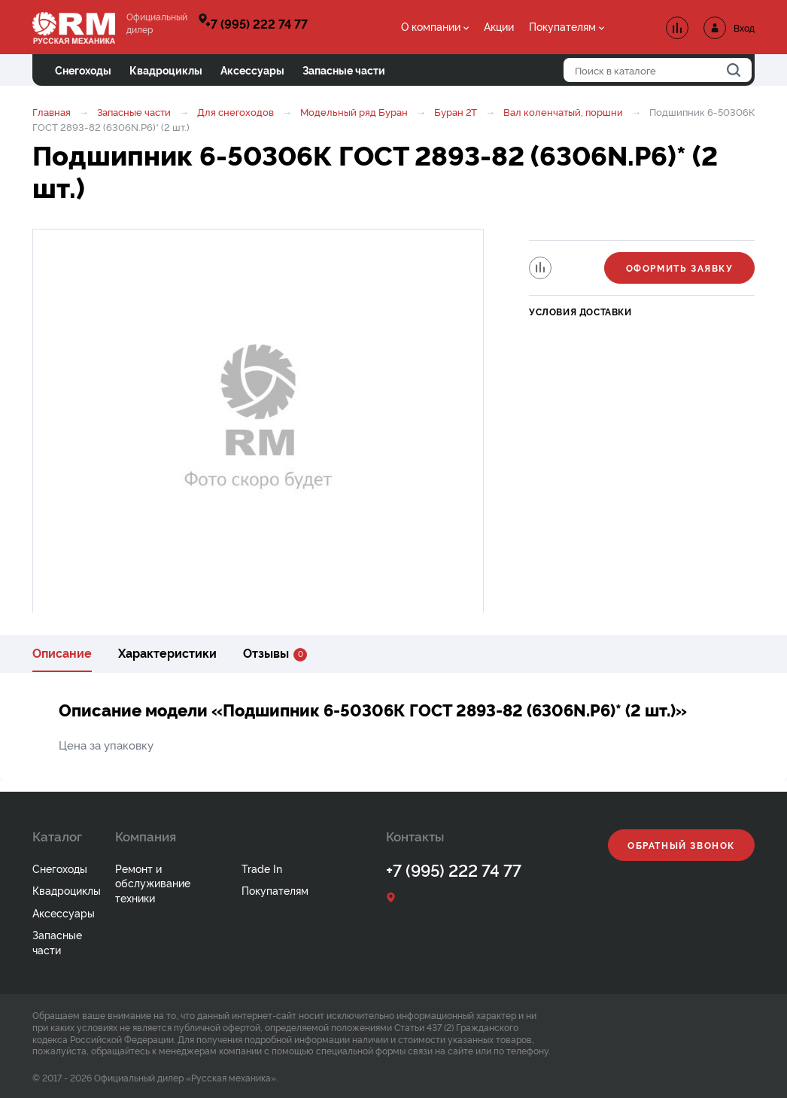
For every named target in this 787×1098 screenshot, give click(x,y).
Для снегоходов (235, 111)
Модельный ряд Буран (354, 111)
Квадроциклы (66, 890)
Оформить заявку (680, 267)
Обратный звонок (681, 844)
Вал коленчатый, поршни (563, 111)
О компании (430, 26)
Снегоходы (59, 868)
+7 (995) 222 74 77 (256, 23)
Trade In (262, 868)
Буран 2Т (455, 111)
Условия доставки (580, 311)
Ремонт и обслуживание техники (152, 883)
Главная (51, 111)
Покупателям (562, 26)
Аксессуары (63, 912)
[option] (258, 423)
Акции (499, 26)
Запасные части (134, 111)
